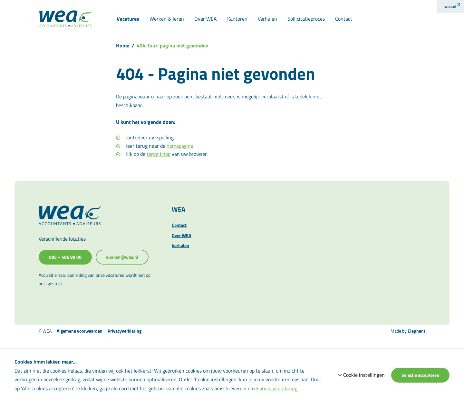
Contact (343, 19)
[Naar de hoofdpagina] (65, 18)
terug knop (158, 154)
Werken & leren (167, 19)
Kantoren (237, 19)
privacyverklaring (278, 388)
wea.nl (450, 7)
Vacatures (128, 19)
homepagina (180, 146)
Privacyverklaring (124, 330)
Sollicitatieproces (306, 19)
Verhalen (267, 19)
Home (122, 45)
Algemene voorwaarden (79, 330)
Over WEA (205, 19)
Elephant (416, 330)
